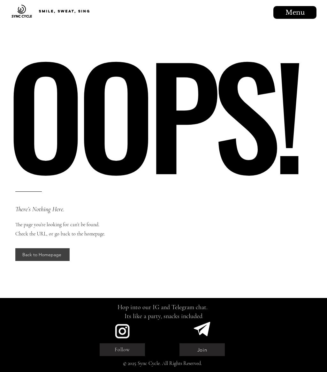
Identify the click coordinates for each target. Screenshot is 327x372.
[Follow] (122, 349)
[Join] (202, 349)
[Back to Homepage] (42, 254)
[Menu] (294, 12)
